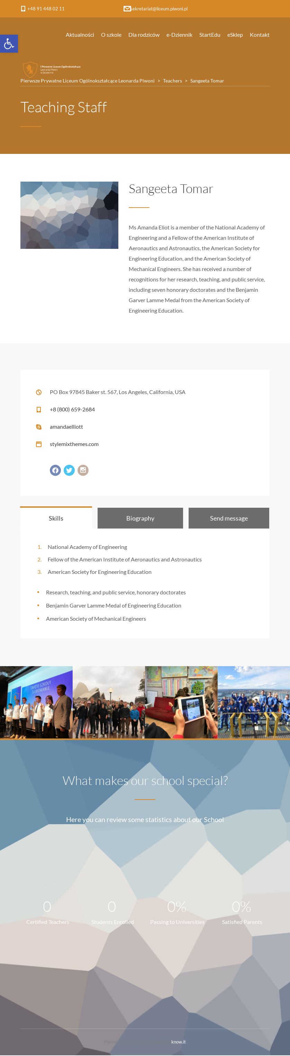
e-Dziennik (179, 34)
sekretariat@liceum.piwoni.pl (159, 8)
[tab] (56, 518)
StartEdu (209, 34)
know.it (178, 1042)
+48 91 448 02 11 (46, 8)
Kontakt (260, 34)
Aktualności (80, 34)
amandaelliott (66, 426)
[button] (9, 44)
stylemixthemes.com (74, 443)
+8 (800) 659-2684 (72, 409)
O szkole (111, 34)
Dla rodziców (144, 34)
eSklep (235, 34)
